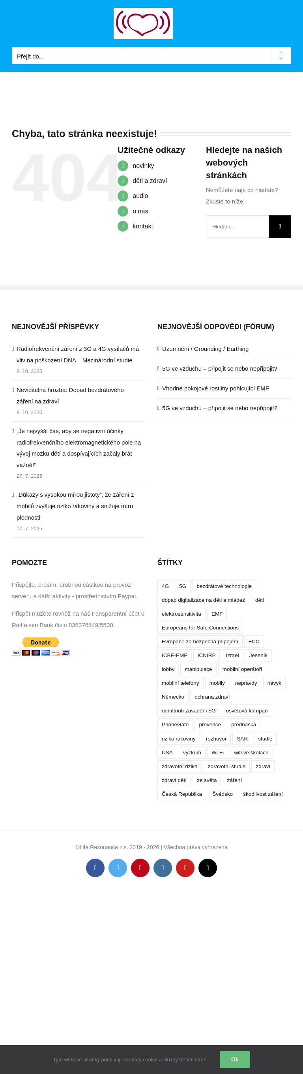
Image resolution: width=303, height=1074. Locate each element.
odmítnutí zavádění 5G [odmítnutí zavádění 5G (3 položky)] (189, 711)
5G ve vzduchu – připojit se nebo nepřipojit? (219, 368)
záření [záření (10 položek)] (234, 780)
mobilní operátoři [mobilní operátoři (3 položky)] (242, 669)
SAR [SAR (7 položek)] (242, 739)
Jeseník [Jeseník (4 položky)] (258, 655)
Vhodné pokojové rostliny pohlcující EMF (215, 388)
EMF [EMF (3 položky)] (217, 614)
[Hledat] (280, 226)
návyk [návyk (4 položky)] (274, 683)
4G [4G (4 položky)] (165, 586)
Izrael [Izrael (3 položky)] (232, 655)
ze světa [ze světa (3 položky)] (207, 780)
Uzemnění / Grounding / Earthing (205, 348)
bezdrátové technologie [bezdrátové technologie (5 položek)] (224, 586)
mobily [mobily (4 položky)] (217, 683)
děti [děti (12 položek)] (259, 600)
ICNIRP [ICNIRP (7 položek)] (207, 655)
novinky (143, 165)
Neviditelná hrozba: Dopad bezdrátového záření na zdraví (70, 395)
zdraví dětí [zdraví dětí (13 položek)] (174, 780)
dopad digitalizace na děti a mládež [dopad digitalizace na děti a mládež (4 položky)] (203, 600)
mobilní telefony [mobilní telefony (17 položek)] (180, 683)
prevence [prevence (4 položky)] (210, 724)
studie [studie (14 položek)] (265, 739)
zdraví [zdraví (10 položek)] (263, 766)
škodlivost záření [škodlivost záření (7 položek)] (263, 794)
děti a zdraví (150, 180)
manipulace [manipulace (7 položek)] (198, 669)
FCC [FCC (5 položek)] (254, 641)
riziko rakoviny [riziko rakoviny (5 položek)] (179, 739)
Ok (235, 1060)
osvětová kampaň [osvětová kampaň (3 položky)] (247, 711)
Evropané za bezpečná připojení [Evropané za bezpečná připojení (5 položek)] (200, 641)
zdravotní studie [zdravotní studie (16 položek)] (226, 766)
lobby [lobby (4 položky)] (168, 669)
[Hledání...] (237, 226)
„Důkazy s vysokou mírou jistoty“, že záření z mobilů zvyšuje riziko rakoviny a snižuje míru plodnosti (75, 506)
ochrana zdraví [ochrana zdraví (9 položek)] (212, 697)
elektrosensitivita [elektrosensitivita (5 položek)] (181, 614)
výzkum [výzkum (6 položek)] (192, 753)
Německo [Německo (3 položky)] (173, 697)
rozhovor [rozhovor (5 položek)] (216, 739)
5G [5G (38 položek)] (182, 586)
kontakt (143, 226)
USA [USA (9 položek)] (167, 753)
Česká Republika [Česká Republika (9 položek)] (182, 794)
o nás (140, 211)
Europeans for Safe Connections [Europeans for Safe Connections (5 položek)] (200, 628)
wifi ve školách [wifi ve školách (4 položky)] (251, 753)
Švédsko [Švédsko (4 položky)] (222, 794)
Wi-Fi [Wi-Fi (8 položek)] (217, 753)
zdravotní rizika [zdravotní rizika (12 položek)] (180, 766)
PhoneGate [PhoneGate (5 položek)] (175, 724)
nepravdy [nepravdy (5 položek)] (246, 683)
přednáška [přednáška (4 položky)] (243, 724)
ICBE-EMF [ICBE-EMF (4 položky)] (174, 655)
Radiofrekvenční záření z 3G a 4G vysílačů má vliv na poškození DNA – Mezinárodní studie (78, 354)
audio (140, 195)
